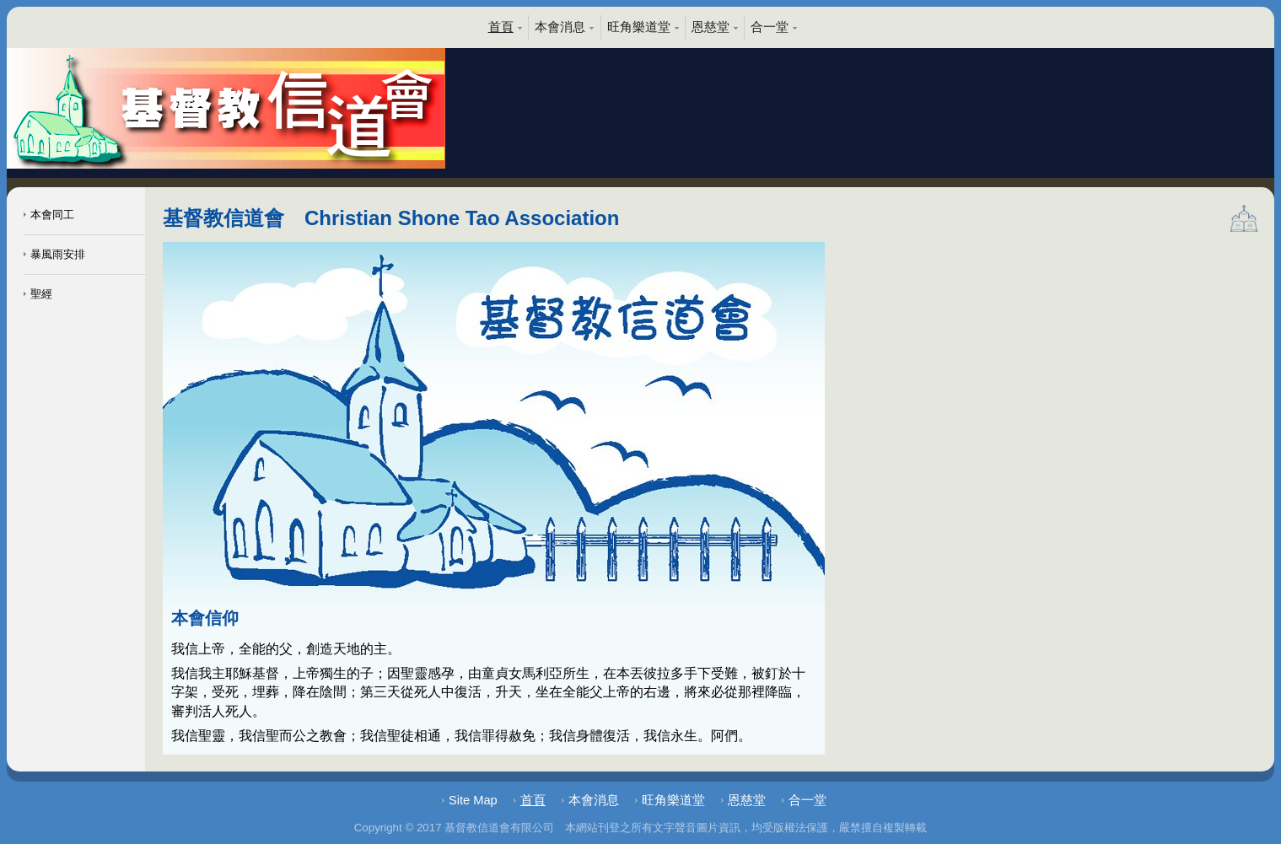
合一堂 (770, 27)
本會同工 (49, 214)
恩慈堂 (710, 27)
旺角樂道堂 (638, 27)
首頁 (501, 27)
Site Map (473, 800)
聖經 (38, 294)
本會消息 (560, 27)
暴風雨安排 (54, 254)
